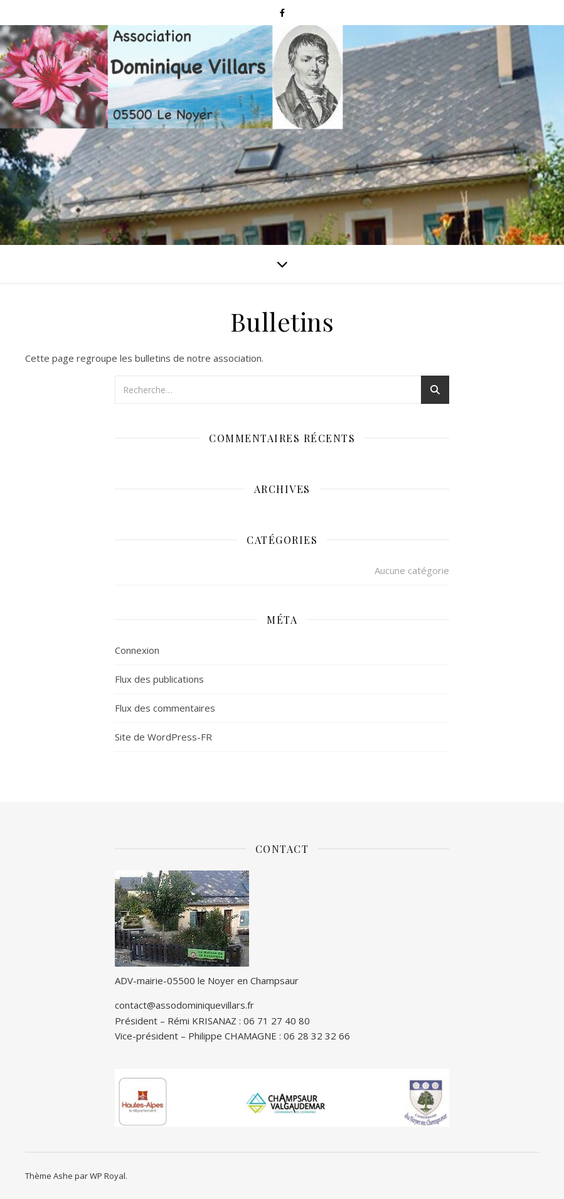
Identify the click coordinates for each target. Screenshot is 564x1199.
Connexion (137, 650)
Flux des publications (159, 679)
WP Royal (107, 1175)
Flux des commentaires (165, 708)
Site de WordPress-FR (163, 736)
